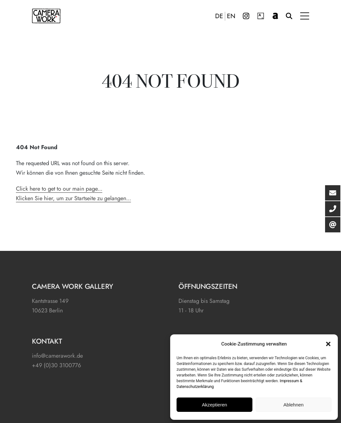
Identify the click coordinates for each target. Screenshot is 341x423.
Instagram (246, 16)
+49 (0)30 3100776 (56, 365)
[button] (328, 344)
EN (231, 16)
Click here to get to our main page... (59, 189)
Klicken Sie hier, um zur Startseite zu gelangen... (73, 198)
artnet (275, 16)
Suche (289, 16)
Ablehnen (293, 404)
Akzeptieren (214, 404)
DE (219, 16)
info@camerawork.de (57, 356)
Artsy (261, 16)
